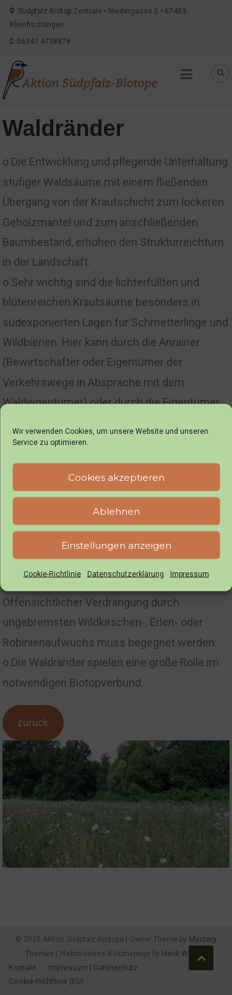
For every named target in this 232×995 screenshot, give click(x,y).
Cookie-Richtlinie (52, 574)
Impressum (189, 574)
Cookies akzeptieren (116, 477)
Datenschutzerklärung (125, 574)
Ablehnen (116, 511)
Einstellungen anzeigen (116, 545)
